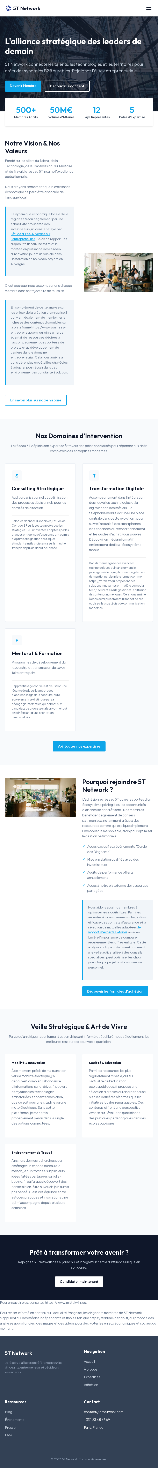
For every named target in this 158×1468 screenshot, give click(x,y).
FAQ (8, 1435)
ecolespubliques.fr (103, 1086)
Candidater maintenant (79, 1281)
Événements (14, 1419)
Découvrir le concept (67, 86)
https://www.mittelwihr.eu (65, 1302)
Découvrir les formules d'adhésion (115, 991)
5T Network (22, 8)
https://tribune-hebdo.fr (109, 1318)
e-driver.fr (47, 1086)
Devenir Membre (23, 85)
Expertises (92, 1377)
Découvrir (96, 539)
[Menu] (149, 8)
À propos (91, 1369)
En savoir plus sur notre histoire (35, 400)
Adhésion (91, 1384)
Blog (8, 1412)
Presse (10, 1427)
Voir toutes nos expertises (79, 746)
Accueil (89, 1361)
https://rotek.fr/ (100, 581)
